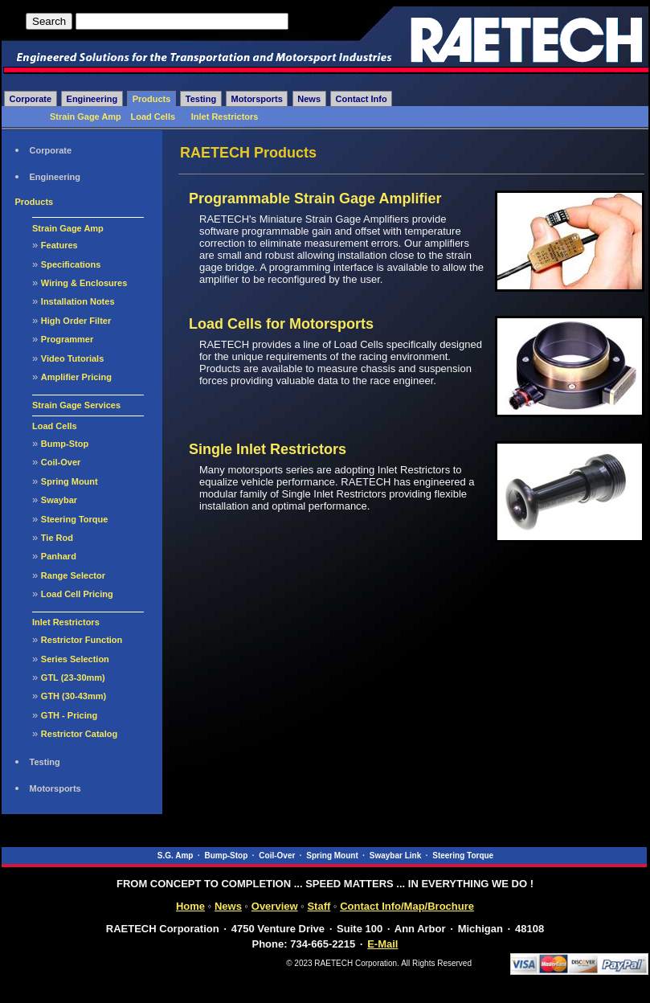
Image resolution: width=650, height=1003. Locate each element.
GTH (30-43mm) (73, 696)
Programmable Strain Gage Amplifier (315, 198)
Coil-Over (61, 462)
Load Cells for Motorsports (281, 324)
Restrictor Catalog (79, 734)
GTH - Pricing (69, 715)
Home (190, 906)
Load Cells (152, 116)
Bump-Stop (64, 443)
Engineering (92, 99)
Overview (274, 906)
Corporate (31, 99)
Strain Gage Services (76, 405)
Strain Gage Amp (85, 116)
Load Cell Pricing (77, 594)
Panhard (58, 556)
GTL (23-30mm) (73, 677)
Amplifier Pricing (76, 377)
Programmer (67, 339)
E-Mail (382, 944)
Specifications (71, 264)
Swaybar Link (395, 855)
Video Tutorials (72, 358)
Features (59, 245)
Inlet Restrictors (225, 116)
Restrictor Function (81, 640)
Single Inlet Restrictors (267, 449)
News (309, 99)
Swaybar (59, 500)
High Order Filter (76, 320)
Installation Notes (78, 301)
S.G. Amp (175, 855)
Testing (201, 99)
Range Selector (73, 575)
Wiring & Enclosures (84, 283)
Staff (318, 906)
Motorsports (257, 99)
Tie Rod (57, 537)
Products (152, 99)
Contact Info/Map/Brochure (407, 906)
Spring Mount (69, 481)
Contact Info (361, 99)
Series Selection (75, 659)
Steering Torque (74, 519)
